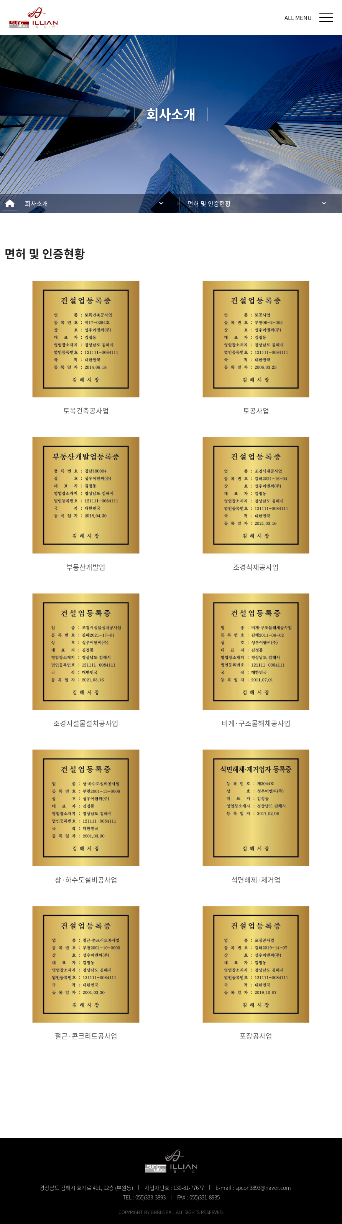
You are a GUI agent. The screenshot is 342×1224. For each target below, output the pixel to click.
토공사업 (256, 410)
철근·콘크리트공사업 (86, 1036)
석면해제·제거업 (256, 880)
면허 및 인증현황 (209, 203)
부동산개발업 (85, 567)
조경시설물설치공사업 (85, 723)
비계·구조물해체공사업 (256, 723)
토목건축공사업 (86, 410)
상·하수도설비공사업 (86, 880)
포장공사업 (256, 1036)
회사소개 (36, 203)
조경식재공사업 (256, 567)
